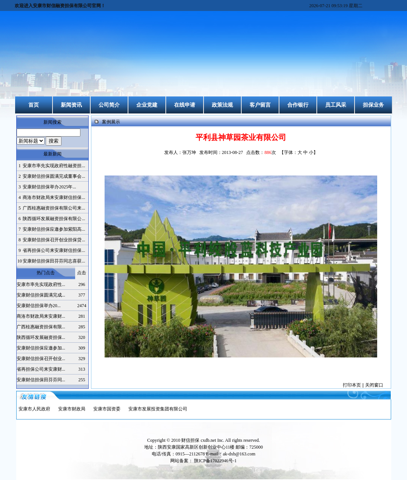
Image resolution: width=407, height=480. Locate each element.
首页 (33, 105)
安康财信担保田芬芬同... (41, 379)
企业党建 (146, 105)
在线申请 (184, 105)
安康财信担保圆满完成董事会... (54, 176)
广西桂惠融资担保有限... (41, 326)
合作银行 (297, 105)
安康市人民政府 (34, 409)
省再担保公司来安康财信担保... (54, 250)
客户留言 (260, 105)
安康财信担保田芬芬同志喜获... (54, 261)
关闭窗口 (374, 385)
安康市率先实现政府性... (41, 284)
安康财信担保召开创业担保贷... (54, 239)
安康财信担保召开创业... (41, 358)
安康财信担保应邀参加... (41, 348)
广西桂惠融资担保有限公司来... (54, 208)
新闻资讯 (71, 105)
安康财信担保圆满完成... (41, 295)
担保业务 (373, 105)
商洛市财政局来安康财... (41, 316)
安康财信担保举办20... (39, 305)
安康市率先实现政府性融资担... (54, 165)
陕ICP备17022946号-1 (215, 460)
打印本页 (352, 385)
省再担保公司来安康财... (41, 369)
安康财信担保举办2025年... (49, 187)
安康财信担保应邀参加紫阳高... (54, 229)
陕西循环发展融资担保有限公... (54, 218)
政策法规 (222, 105)
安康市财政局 (71, 409)
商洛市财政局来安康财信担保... (54, 197)
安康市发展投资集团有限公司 (157, 409)
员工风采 (335, 105)
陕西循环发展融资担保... (41, 337)
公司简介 (109, 105)
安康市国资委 (106, 409)
